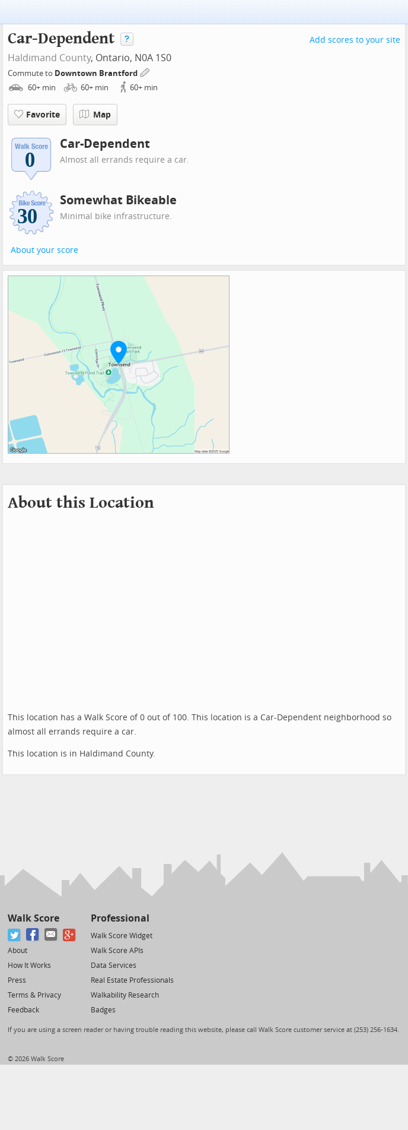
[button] (119, 352)
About (17, 951)
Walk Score (33, 918)
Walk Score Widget (121, 936)
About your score (44, 250)
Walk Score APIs (117, 951)
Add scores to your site (355, 40)
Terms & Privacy (34, 995)
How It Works (29, 965)
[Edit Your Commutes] (145, 71)
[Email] (51, 935)
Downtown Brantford (97, 73)
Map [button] (95, 114)
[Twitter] (14, 935)
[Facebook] (33, 935)
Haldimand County (49, 58)
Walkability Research (125, 995)
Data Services (113, 965)
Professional (120, 918)
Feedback (23, 1010)
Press (17, 980)
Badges (103, 1010)
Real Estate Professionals (132, 980)
